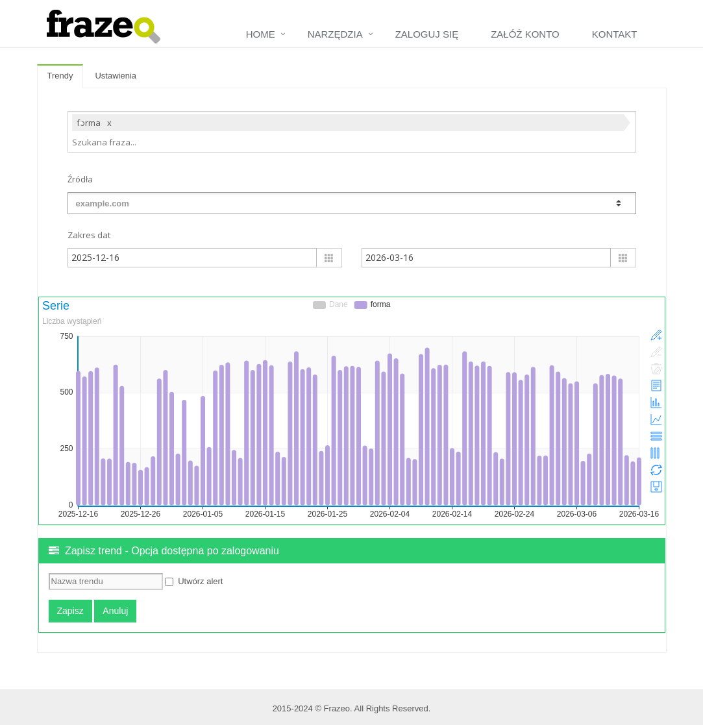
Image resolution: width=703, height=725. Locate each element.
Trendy (60, 75)
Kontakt (614, 34)
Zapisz (70, 611)
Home (260, 34)
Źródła (80, 179)
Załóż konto (525, 34)
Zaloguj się (427, 34)
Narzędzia (335, 34)
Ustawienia (115, 75)
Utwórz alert (194, 581)
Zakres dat (89, 235)
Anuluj (115, 611)
